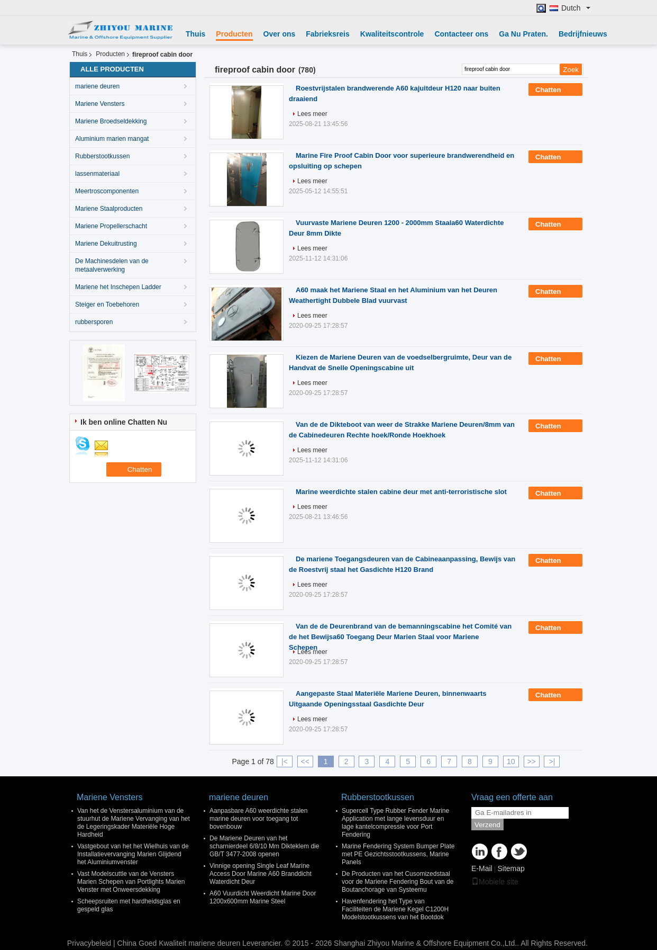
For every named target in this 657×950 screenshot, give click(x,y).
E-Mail (481, 868)
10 (511, 761)
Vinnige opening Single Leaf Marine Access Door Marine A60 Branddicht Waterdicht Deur (260, 873)
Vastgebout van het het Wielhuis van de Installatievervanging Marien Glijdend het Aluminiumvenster (133, 854)
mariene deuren (97, 86)
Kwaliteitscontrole (392, 34)
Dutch (575, 8)
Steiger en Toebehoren (107, 304)
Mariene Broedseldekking (111, 121)
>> (531, 761)
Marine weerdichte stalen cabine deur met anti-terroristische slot (401, 492)
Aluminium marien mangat (112, 138)
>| (552, 761)
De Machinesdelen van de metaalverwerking (112, 265)
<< (305, 761)
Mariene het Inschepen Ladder (118, 287)
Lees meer (312, 114)
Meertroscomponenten (107, 191)
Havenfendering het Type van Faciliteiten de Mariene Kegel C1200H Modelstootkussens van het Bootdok (395, 909)
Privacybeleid (89, 943)
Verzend (487, 825)
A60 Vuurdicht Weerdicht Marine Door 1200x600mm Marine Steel (262, 897)
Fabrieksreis (328, 34)
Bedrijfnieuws (583, 34)
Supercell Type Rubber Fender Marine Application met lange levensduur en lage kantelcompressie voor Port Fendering (395, 822)
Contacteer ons (461, 34)
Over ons (279, 34)
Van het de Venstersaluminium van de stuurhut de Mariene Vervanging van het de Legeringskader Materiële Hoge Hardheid (133, 822)
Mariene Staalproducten (108, 208)
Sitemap (510, 868)
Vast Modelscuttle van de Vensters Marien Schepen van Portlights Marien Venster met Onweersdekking (131, 881)
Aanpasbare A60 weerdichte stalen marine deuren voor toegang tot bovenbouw (258, 818)
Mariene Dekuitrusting (106, 243)
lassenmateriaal (97, 173)
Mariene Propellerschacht (111, 226)
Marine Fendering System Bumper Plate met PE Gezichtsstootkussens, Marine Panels (398, 854)
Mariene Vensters (99, 103)
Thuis (195, 34)
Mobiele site (494, 881)
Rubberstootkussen (102, 156)
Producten (234, 34)
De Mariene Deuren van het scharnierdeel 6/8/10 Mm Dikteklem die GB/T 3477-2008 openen (264, 846)
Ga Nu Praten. (523, 34)
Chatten (555, 90)
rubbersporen (94, 322)
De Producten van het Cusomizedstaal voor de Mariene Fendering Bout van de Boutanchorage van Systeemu (397, 881)
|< (284, 761)
